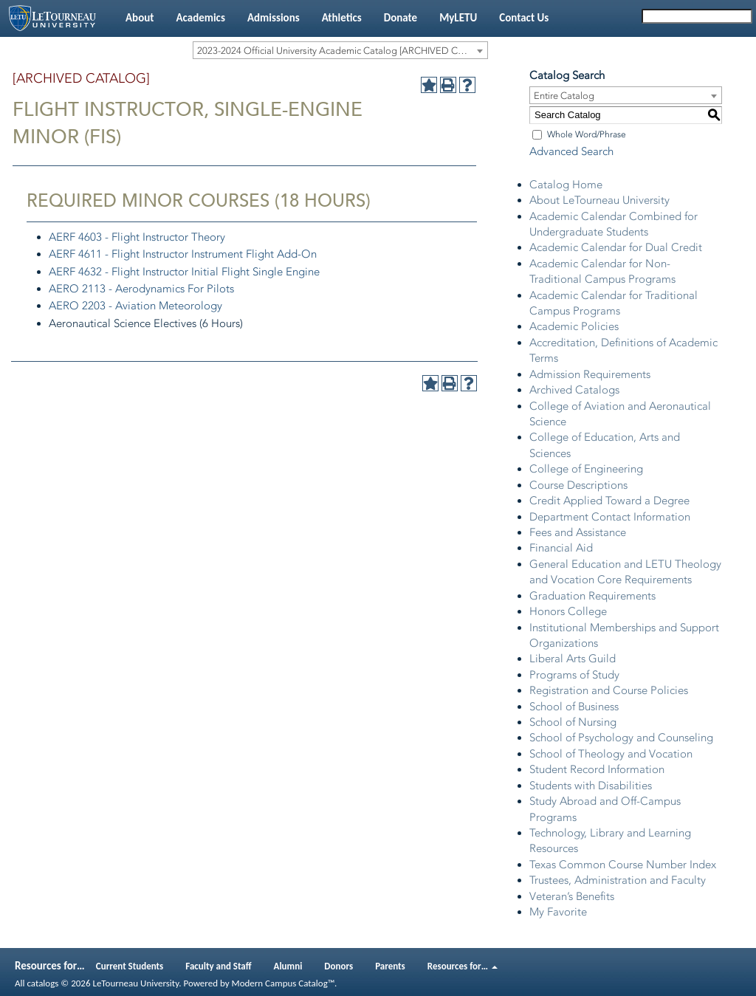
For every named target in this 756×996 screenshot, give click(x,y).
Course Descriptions (578, 485)
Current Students (130, 966)
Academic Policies (574, 326)
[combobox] (340, 50)
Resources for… (462, 966)
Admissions (273, 17)
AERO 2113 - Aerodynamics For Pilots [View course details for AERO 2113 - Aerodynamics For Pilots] (141, 288)
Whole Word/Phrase (586, 134)
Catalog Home (565, 184)
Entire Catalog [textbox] (564, 95)
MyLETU (458, 17)
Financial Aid (561, 547)
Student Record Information (596, 769)
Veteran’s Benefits (571, 896)
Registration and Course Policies (608, 690)
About (140, 17)
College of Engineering (586, 468)
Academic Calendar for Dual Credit (615, 247)
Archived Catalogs (574, 389)
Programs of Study (574, 674)
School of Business (574, 706)
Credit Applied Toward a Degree (609, 500)
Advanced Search (571, 151)
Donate (400, 17)
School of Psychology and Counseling (621, 737)
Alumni (288, 966)
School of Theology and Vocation (611, 753)
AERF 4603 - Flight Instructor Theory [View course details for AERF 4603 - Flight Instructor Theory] (137, 237)
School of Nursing (572, 722)
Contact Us (524, 17)
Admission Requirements (589, 374)
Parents (390, 966)
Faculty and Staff (218, 966)
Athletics (342, 17)
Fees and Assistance (577, 532)
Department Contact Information (609, 516)
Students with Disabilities (590, 785)
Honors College (568, 611)
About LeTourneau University (599, 200)
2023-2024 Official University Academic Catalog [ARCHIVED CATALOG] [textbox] (342, 50)
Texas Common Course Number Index (622, 864)
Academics (200, 17)
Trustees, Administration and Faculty (617, 880)
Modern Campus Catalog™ (283, 983)
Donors (338, 966)
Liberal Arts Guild (572, 658)
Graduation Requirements (592, 595)
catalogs (42, 983)
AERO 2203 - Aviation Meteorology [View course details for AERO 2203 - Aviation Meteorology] (135, 305)
